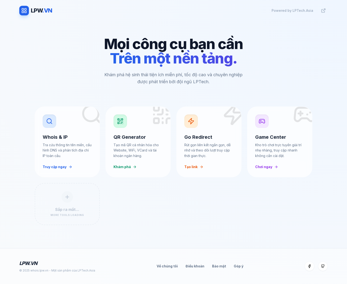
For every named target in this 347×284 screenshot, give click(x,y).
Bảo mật (219, 266)
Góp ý (238, 266)
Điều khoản (195, 266)
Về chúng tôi (167, 266)
